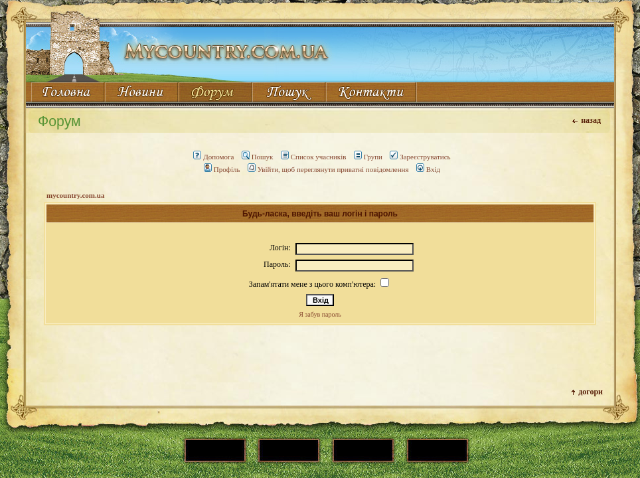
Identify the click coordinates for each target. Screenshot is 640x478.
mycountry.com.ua (75, 195)
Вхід (428, 169)
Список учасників (314, 157)
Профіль (222, 169)
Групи (368, 157)
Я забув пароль (320, 314)
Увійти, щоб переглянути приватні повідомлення (328, 169)
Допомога (213, 157)
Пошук (258, 157)
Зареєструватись (420, 157)
